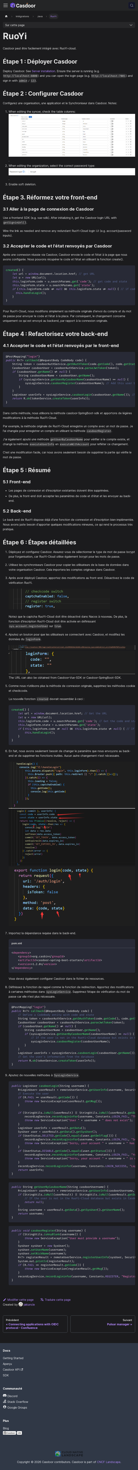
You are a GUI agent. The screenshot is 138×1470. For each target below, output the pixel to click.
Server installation (43, 71)
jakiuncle (27, 1304)
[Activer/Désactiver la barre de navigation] (5, 5)
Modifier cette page (18, 1299)
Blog (6, 1428)
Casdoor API (13, 1369)
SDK (6, 1375)
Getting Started (13, 1358)
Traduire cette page (55, 1299)
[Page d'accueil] (6, 16)
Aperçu (7, 1364)
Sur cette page (15, 25)
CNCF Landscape (108, 1462)
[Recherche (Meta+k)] (131, 5)
